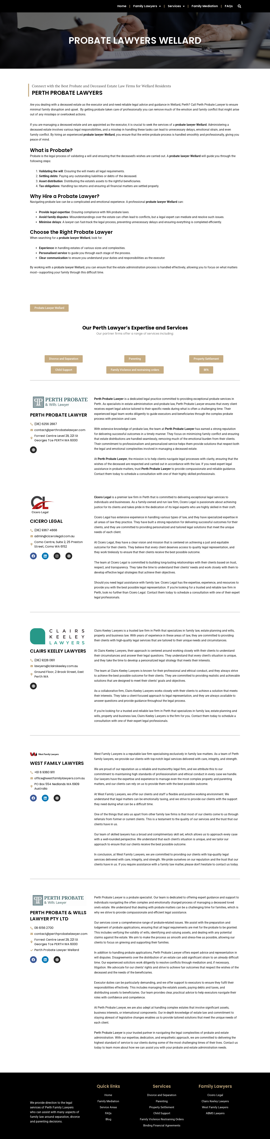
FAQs (229, 8)
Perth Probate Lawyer (108, 1036)
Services (176, 8)
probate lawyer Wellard (69, 271)
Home (121, 8)
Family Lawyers (147, 8)
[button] (239, 8)
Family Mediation (205, 8)
